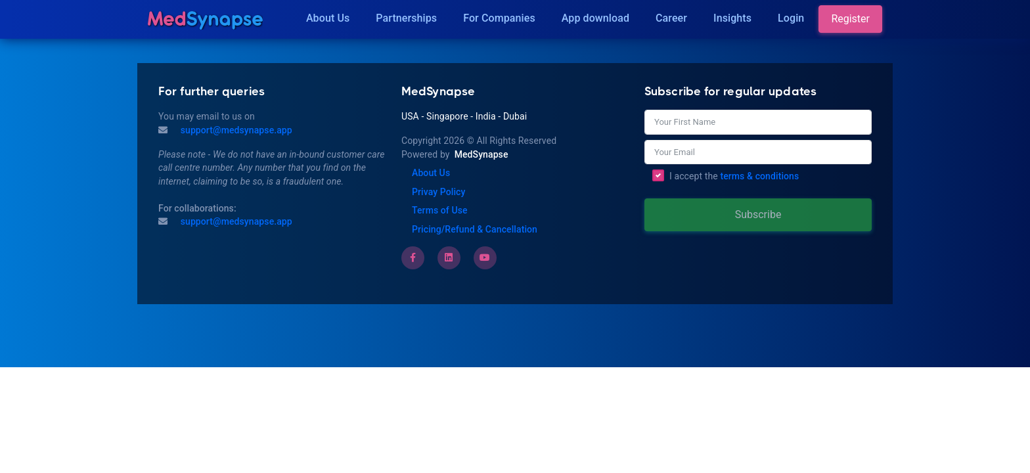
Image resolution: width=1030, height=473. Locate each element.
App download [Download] (595, 18)
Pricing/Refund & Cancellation (474, 229)
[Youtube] (485, 257)
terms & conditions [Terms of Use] (759, 176)
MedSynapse (481, 154)
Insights (732, 18)
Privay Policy (438, 192)
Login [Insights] (791, 18)
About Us (327, 18)
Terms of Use (440, 210)
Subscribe (758, 214)
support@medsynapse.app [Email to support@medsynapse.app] (235, 221)
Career (671, 18)
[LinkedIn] (449, 257)
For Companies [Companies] (499, 18)
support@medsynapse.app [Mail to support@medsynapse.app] (235, 130)
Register (850, 18)
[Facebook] (413, 257)
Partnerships (406, 18)
